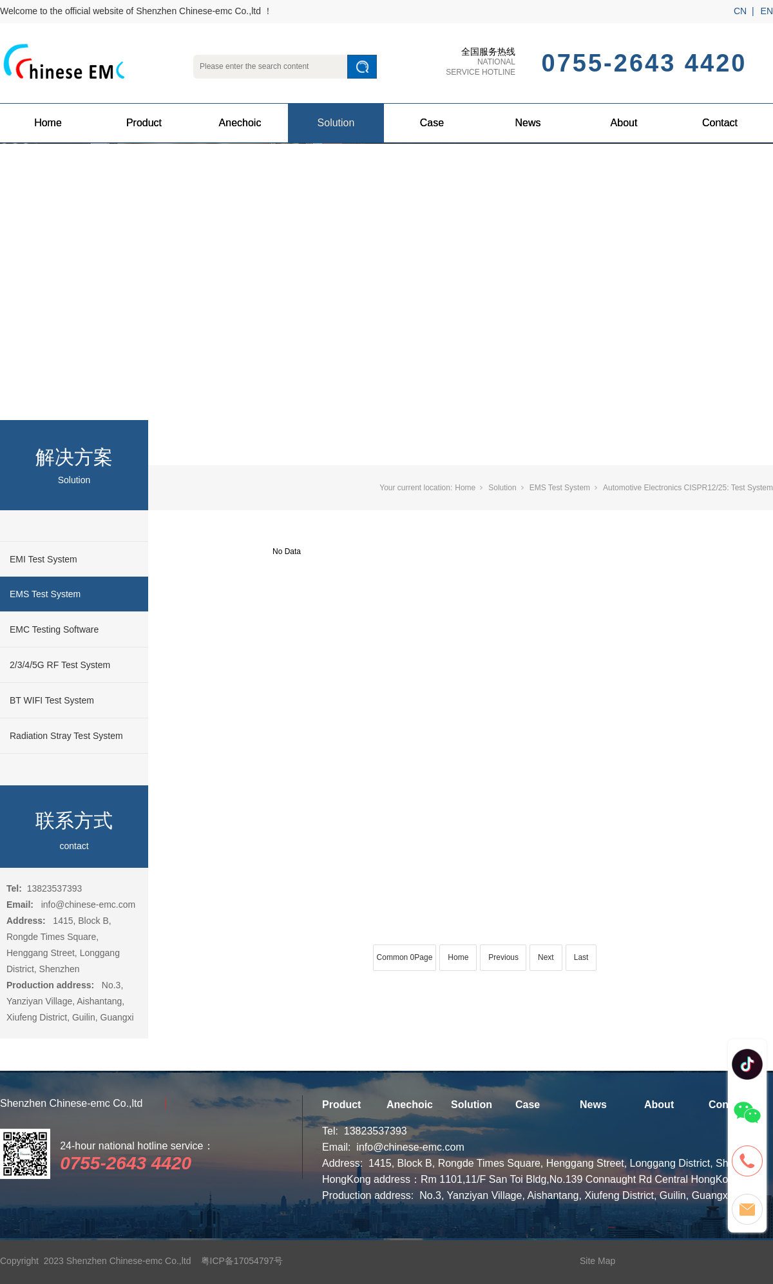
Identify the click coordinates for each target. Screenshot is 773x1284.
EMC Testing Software (54, 629)
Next (546, 957)
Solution (336, 122)
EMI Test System (43, 559)
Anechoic (240, 122)
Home (48, 122)
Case (432, 122)
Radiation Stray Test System (66, 736)
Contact (720, 122)
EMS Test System (45, 594)
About (624, 122)
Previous (503, 957)
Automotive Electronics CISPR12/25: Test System (688, 487)
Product (144, 122)
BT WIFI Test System (52, 700)
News (527, 122)
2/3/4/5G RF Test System (60, 665)
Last (581, 957)
